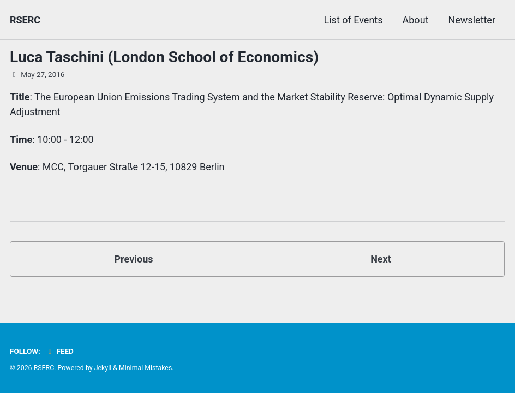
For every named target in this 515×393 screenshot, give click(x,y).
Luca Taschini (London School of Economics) (164, 57)
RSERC (25, 20)
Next (380, 259)
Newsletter (471, 20)
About (416, 20)
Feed (59, 351)
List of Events (353, 20)
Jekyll (103, 368)
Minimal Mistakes (145, 368)
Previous (134, 259)
